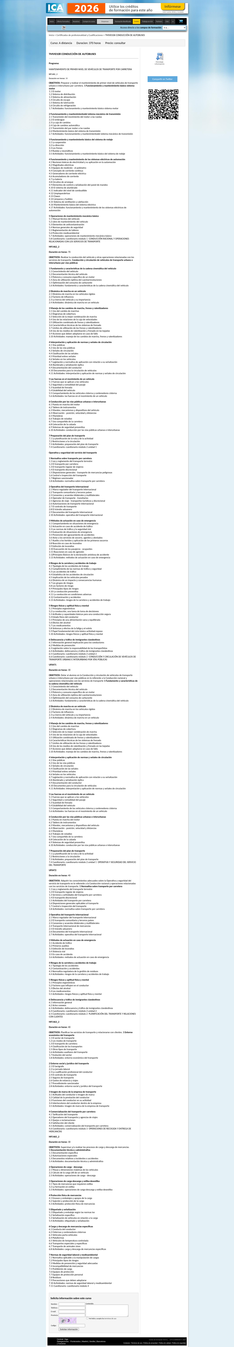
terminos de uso (110, 1321)
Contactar (126, 1343)
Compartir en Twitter (162, 79)
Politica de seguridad (179, 1343)
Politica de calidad (165, 1343)
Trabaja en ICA (147, 21)
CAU (167, 21)
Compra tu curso (89, 21)
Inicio (52, 21)
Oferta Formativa (63, 21)
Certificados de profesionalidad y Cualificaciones (79, 35)
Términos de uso (136, 1343)
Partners (159, 21)
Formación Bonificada (123, 21)
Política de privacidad (150, 1343)
